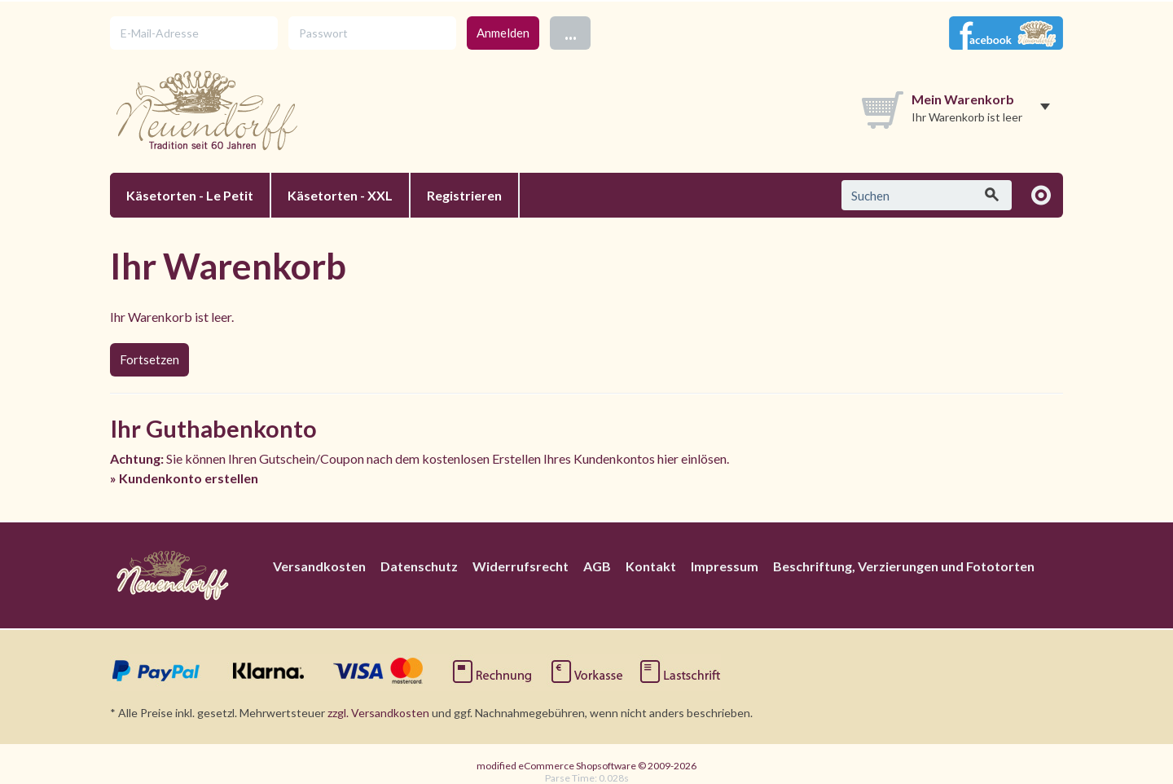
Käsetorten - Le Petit (189, 195)
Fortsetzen (149, 359)
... (571, 32)
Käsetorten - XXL (340, 195)
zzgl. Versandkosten (378, 713)
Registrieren (464, 195)
